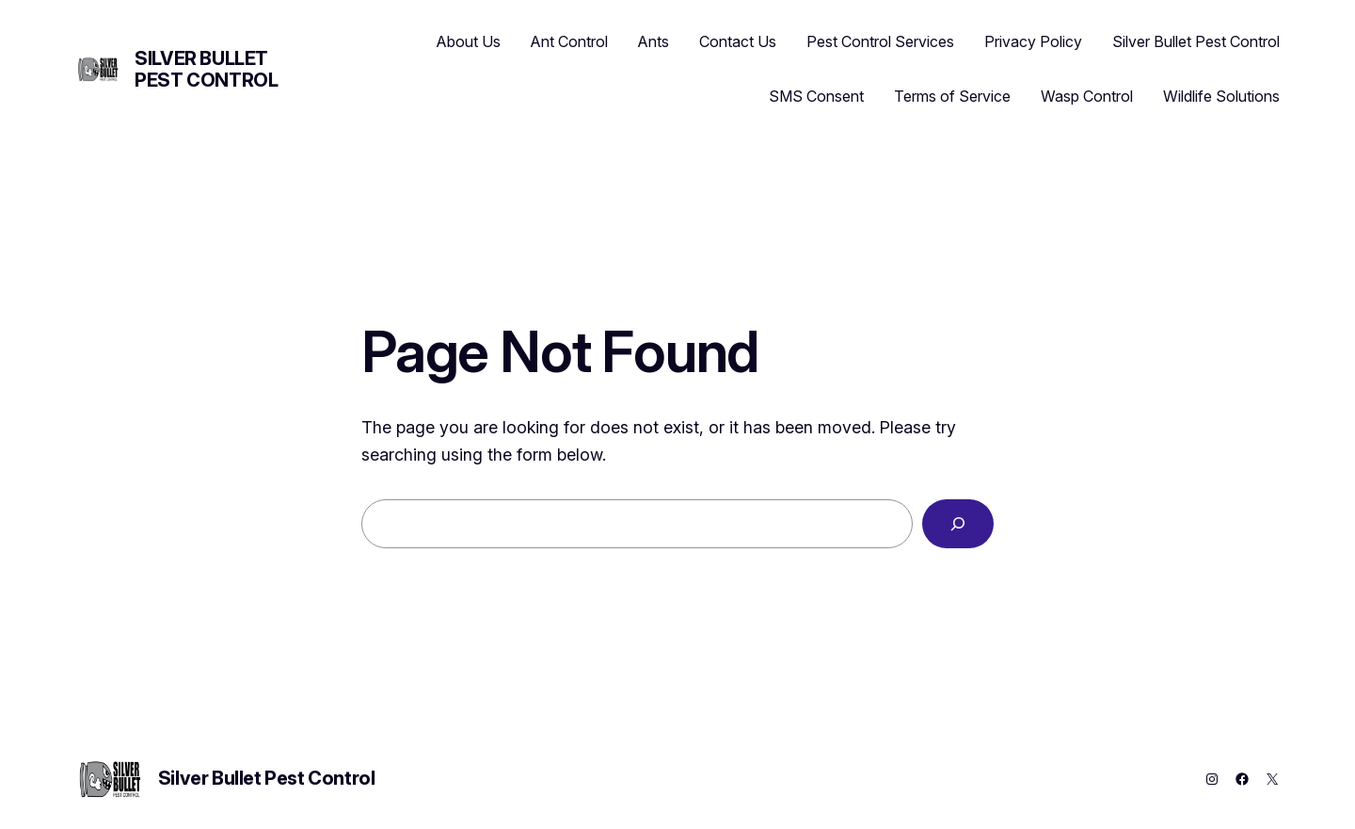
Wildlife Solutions (1221, 96)
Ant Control (569, 41)
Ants (653, 41)
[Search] (958, 523)
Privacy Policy (1033, 41)
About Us (469, 41)
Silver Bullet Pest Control (206, 69)
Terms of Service (952, 96)
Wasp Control (1087, 96)
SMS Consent (816, 96)
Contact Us (737, 41)
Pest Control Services (880, 41)
